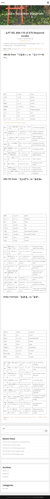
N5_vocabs (5, 488)
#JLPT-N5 (14, 417)
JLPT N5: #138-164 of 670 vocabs (11, 445)
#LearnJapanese (22, 417)
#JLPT (8, 417)
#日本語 (40, 417)
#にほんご (34, 417)
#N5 (29, 417)
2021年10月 (6, 473)
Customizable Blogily (37, 497)
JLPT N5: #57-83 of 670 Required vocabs (13, 454)
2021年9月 (5, 477)
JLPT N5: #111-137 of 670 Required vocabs (14, 448)
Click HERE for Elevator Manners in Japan (14, 122)
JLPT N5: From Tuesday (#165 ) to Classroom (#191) (16, 442)
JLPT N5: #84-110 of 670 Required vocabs (13, 451)
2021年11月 (6, 470)
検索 (4, 428)
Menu (3, 2)
